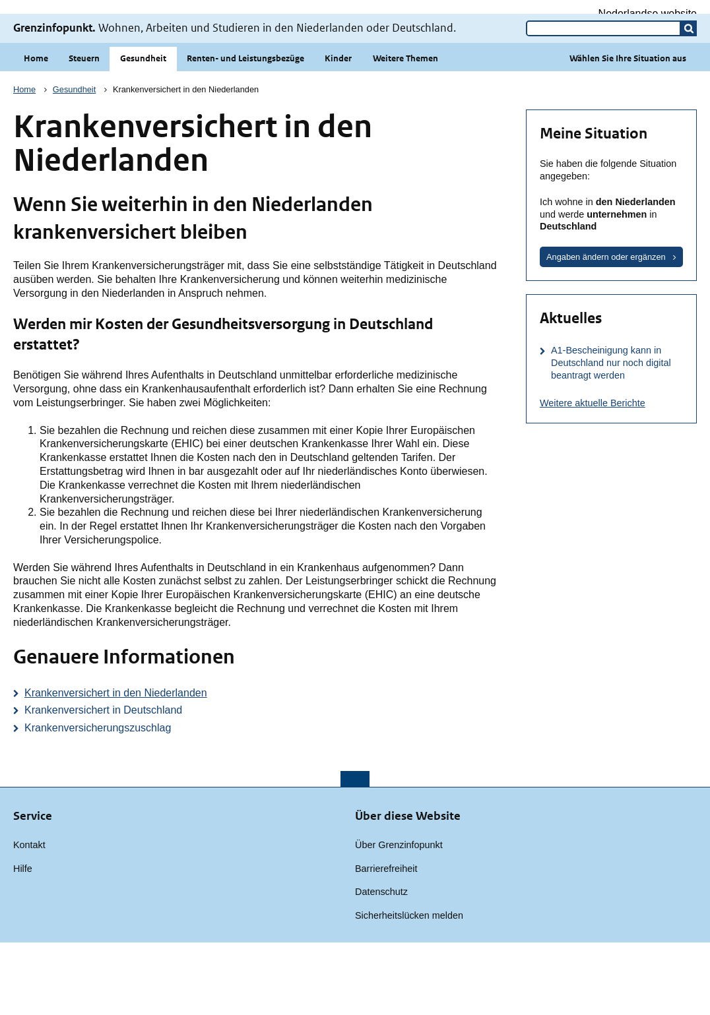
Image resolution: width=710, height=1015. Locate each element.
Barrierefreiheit (386, 941)
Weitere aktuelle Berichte (592, 475)
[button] (689, 101)
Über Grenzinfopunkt (399, 917)
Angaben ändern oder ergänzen (606, 329)
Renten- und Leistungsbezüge (245, 131)
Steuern (84, 131)
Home (36, 131)
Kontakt (29, 917)
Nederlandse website (647, 13)
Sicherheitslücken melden (409, 988)
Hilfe (22, 941)
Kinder (338, 131)
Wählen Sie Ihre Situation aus (627, 131)
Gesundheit (143, 131)
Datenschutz (381, 964)
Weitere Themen (405, 131)
